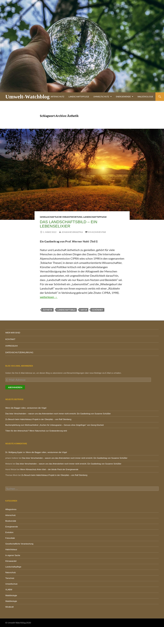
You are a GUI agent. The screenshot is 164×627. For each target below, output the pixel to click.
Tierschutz (9, 578)
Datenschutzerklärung (19, 352)
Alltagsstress (10, 509)
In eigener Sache (12, 555)
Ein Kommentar (97, 232)
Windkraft (9, 607)
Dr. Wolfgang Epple (13, 452)
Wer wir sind (12, 332)
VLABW (8, 589)
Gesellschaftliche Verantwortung (61, 217)
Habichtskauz (11, 549)
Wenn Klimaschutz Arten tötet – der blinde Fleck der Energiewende (49, 469)
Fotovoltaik (10, 538)
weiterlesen (49, 297)
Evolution (9, 532)
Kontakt (10, 339)
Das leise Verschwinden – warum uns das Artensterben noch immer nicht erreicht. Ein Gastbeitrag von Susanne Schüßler (58, 414)
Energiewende (123, 96)
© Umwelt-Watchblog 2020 (18, 622)
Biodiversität (10, 521)
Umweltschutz (101, 96)
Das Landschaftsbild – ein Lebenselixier (68, 224)
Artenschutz (57, 96)
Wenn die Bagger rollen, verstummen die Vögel (25, 408)
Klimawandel (10, 561)
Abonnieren (15, 387)
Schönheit (97, 310)
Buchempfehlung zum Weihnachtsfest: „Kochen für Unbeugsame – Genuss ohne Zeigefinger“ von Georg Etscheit (54, 425)
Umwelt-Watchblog (27, 96)
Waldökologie (145, 96)
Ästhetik (47, 310)
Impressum (11, 345)
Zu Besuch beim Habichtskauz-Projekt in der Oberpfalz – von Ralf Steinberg (38, 419)
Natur (83, 310)
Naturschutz (10, 572)
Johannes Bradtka (72, 232)
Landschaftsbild (66, 310)
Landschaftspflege (79, 96)
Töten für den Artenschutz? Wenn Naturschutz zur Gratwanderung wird (36, 431)
